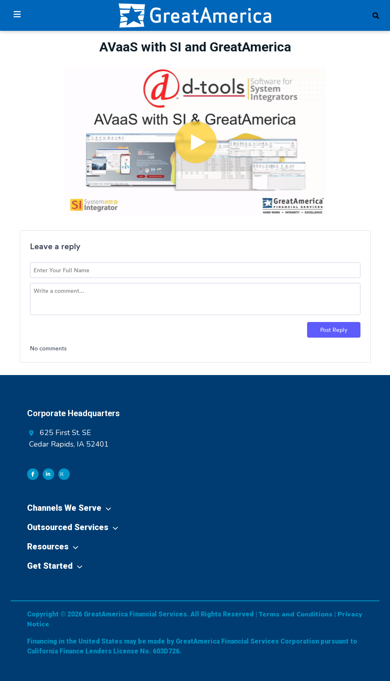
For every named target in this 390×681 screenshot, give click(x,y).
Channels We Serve (64, 508)
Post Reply (333, 330)
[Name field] (195, 270)
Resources (48, 546)
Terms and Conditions (296, 614)
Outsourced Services (67, 527)
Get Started (50, 566)
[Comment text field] (195, 299)
